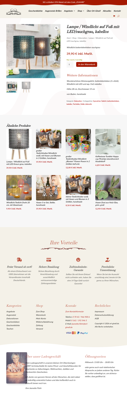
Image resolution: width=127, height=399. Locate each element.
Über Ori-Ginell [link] (93, 11)
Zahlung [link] (39, 325)
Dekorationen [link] (12, 318)
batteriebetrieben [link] (113, 101)
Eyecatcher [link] (97, 101)
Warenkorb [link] (41, 315)
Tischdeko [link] (76, 104)
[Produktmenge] (70, 64)
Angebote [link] (68, 11)
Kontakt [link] (117, 11)
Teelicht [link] (103, 101)
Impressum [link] (99, 311)
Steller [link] (82, 104)
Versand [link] (39, 329)
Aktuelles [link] (107, 11)
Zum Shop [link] (40, 311)
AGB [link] (97, 318)
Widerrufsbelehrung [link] (44, 322)
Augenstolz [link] (11, 315)
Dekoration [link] (82, 38)
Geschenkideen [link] (12, 322)
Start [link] (69, 38)
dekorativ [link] (88, 104)
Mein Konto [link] (41, 318)
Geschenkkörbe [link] (35, 11)
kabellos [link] (69, 104)
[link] (13, 12)
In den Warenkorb (86, 64)
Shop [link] (79, 11)
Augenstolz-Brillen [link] (53, 11)
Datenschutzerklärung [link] (104, 315)
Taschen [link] (9, 329)
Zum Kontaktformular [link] (74, 311)
